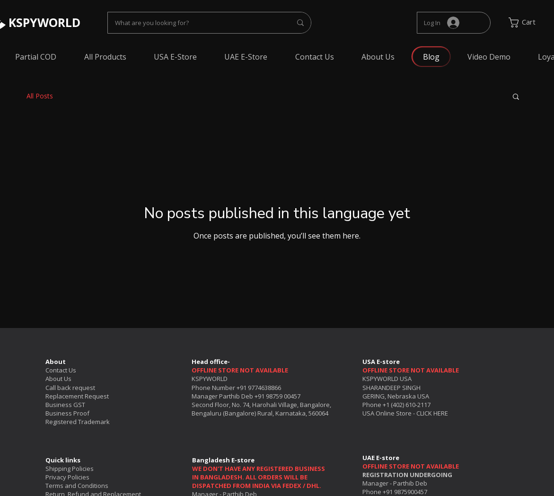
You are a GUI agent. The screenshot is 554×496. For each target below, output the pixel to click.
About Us (58, 378)
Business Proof (67, 413)
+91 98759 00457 (277, 396)
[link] (529, 22)
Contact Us (60, 370)
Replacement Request (77, 396)
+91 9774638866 (259, 387)
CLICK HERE (432, 413)
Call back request (70, 387)
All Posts (39, 95)
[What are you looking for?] (196, 22)
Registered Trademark (77, 421)
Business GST (65, 404)
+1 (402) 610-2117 (407, 404)
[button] (515, 97)
